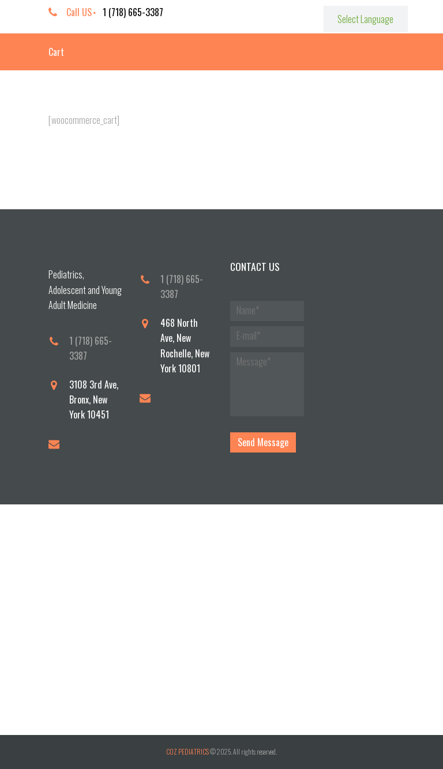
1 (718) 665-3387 (133, 12)
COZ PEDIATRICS (187, 751)
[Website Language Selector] (366, 19)
